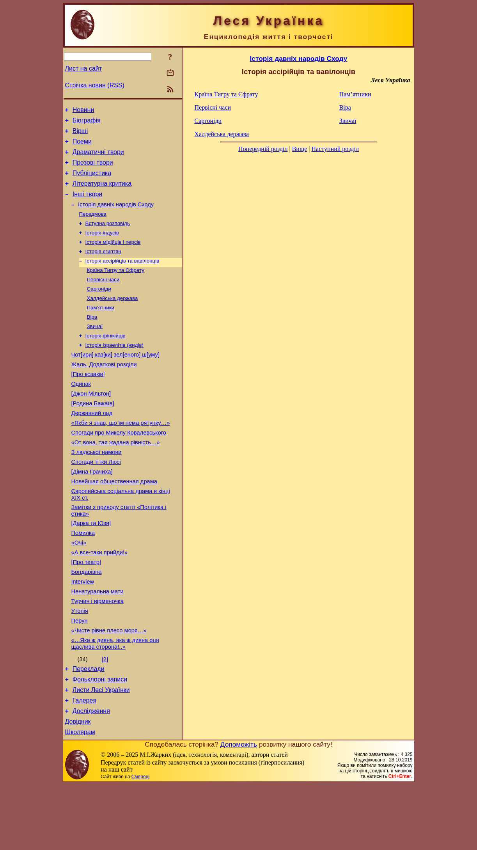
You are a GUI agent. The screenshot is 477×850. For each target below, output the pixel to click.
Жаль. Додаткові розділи (104, 390)
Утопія (79, 665)
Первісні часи (103, 297)
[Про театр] (86, 610)
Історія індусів (102, 247)
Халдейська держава (112, 318)
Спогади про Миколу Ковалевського (118, 466)
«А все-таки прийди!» (99, 599)
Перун (79, 676)
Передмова (92, 226)
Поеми (82, 146)
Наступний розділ (335, 149)
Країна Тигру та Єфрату (115, 287)
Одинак (81, 412)
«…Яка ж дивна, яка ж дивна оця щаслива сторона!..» (115, 700)
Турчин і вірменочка (97, 654)
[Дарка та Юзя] (91, 566)
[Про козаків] (88, 401)
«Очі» (79, 588)
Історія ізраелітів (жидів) (114, 368)
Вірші (80, 134)
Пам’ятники (101, 328)
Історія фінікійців (105, 358)
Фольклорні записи (100, 739)
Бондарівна (86, 621)
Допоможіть (238, 810)
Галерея (84, 762)
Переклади (89, 727)
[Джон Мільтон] (91, 423)
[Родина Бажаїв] (92, 434)
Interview (82, 632)
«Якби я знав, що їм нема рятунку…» (120, 456)
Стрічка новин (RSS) (94, 85)
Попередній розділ (262, 149)
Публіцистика (92, 181)
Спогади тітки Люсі (96, 499)
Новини (83, 111)
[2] (105, 716)
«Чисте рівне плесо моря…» (109, 686)
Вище (299, 149)
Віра (92, 338)
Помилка (83, 577)
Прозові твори (93, 169)
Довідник (78, 786)
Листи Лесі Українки (101, 750)
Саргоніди (99, 308)
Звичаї (95, 348)
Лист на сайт (83, 68)
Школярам (80, 797)
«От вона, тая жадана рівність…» (115, 477)
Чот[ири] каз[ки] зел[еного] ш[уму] (115, 379)
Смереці (140, 842)
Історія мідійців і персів (113, 257)
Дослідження (91, 774)
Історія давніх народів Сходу (116, 216)
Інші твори (88, 204)
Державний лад (92, 445)
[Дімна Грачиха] (92, 510)
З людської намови (96, 488)
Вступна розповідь (107, 237)
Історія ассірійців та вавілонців (122, 277)
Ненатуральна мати (97, 643)
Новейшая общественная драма (114, 521)
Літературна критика (102, 193)
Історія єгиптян (103, 267)
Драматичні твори (98, 157)
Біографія (87, 122)
